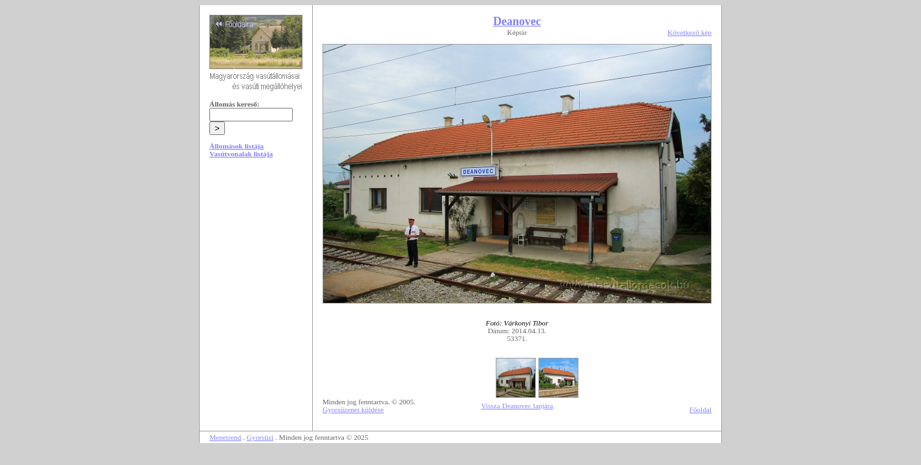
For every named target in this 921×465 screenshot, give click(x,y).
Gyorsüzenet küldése (353, 409)
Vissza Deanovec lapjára (517, 405)
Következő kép (690, 32)
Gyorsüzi (260, 437)
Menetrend (225, 437)
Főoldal (700, 409)
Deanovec (517, 21)
